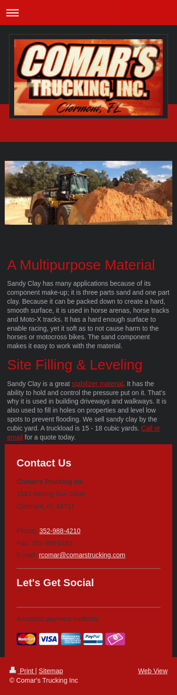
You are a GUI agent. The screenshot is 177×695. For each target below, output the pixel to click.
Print (22, 671)
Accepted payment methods (58, 619)
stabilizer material (97, 383)
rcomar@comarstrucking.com (82, 555)
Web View (153, 671)
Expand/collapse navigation (88, 12)
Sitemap (51, 671)
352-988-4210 (59, 531)
